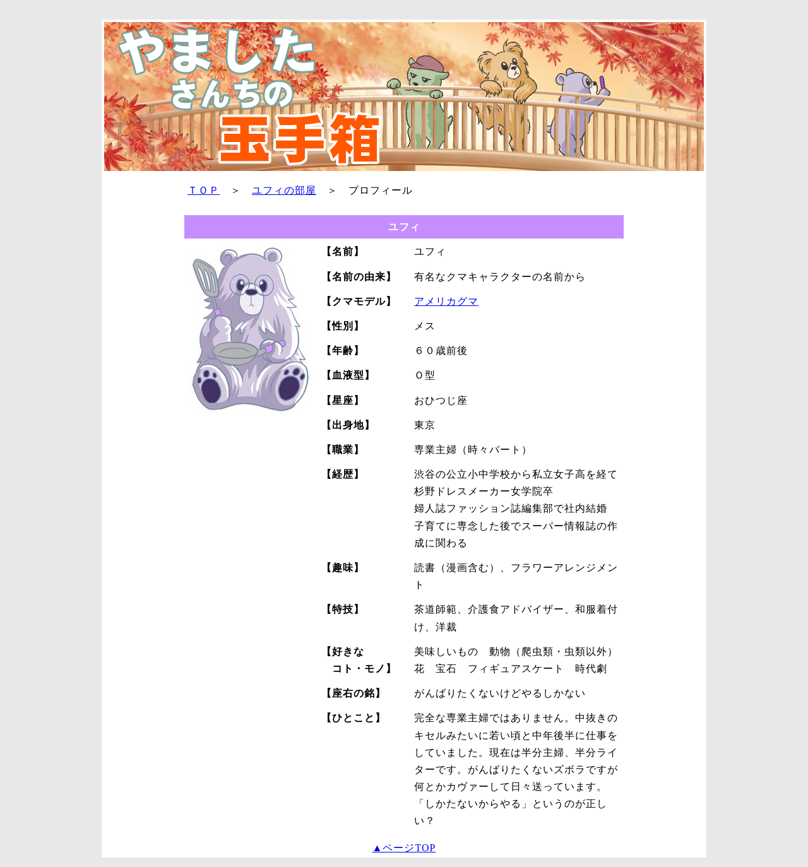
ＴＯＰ (203, 190)
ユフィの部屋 (284, 190)
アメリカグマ (446, 301)
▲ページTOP (404, 847)
